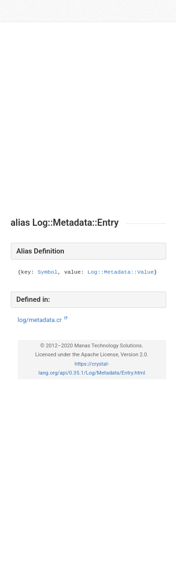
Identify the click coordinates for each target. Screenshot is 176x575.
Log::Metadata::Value (120, 272)
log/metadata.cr (40, 319)
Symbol (47, 272)
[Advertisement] (88, 119)
